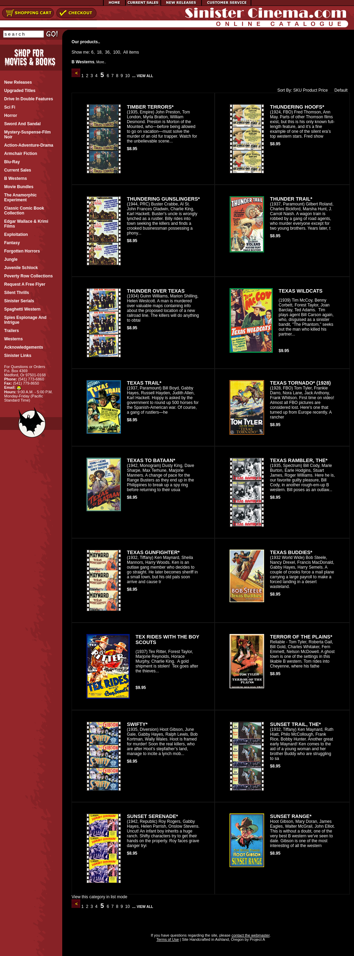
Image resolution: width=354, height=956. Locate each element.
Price (323, 90)
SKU (297, 90)
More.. (101, 62)
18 (99, 52)
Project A (257, 939)
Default (339, 90)
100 (116, 52)
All (125, 52)
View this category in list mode (99, 896)
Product (310, 90)
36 (107, 52)
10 (127, 75)
